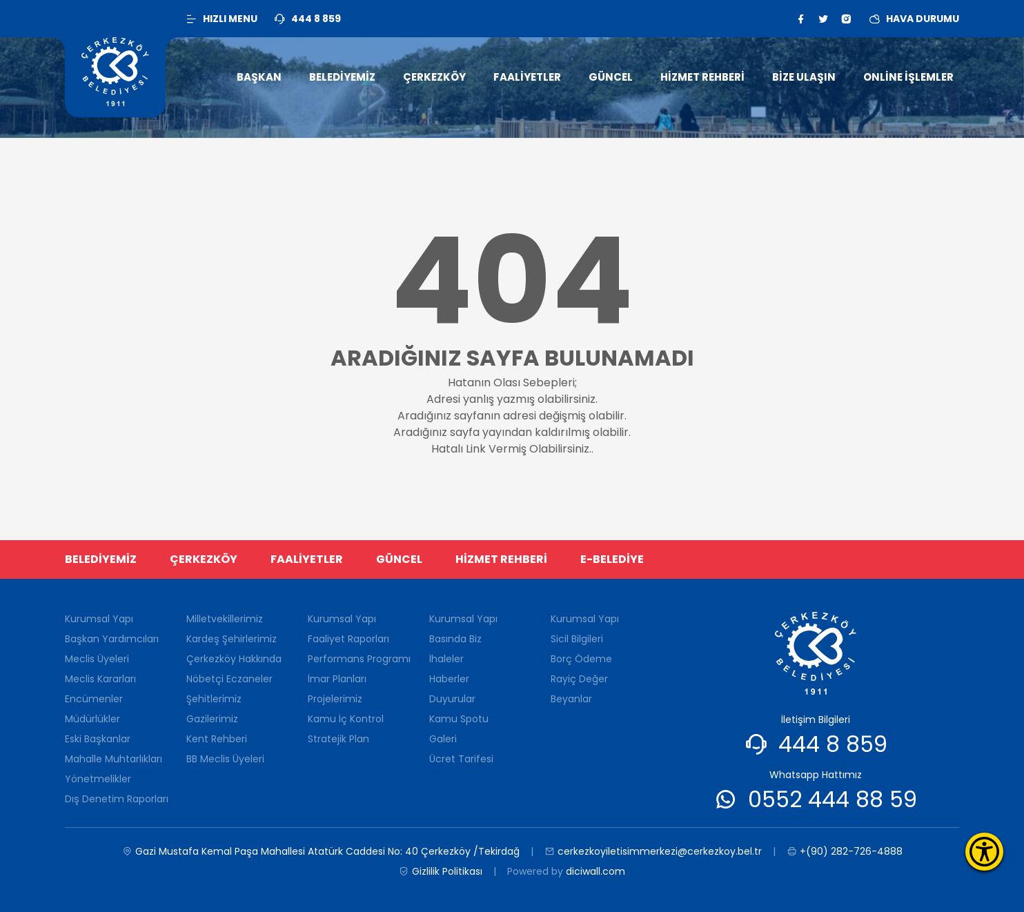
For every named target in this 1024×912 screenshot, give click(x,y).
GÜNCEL (399, 559)
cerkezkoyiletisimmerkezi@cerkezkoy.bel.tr (653, 851)
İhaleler (446, 659)
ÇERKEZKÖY (203, 559)
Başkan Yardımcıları (112, 639)
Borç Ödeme (581, 659)
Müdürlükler (92, 719)
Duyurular (452, 699)
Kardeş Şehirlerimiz (231, 639)
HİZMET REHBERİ (501, 559)
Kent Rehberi (216, 739)
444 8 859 (832, 744)
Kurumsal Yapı (99, 619)
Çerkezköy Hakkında (234, 659)
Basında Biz (455, 639)
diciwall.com (595, 871)
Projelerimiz (335, 699)
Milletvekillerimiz (224, 619)
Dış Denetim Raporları (116, 799)
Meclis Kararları (100, 679)
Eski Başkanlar (97, 739)
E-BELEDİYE (612, 559)
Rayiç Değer (579, 679)
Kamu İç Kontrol (346, 719)
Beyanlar (571, 699)
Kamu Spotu (459, 719)
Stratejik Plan (338, 739)
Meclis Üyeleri (97, 659)
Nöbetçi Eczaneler (229, 679)
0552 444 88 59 (832, 799)
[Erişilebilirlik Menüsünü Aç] (984, 852)
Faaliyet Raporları (348, 639)
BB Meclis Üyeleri (225, 759)
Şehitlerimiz (214, 699)
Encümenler (94, 699)
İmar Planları (337, 679)
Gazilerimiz (212, 719)
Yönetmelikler (98, 779)
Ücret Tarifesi (461, 759)
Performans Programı (359, 659)
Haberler (449, 679)
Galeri (443, 739)
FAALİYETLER (306, 559)
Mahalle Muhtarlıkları (113, 759)
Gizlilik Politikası (440, 871)
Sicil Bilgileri (577, 639)
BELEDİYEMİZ (101, 559)
